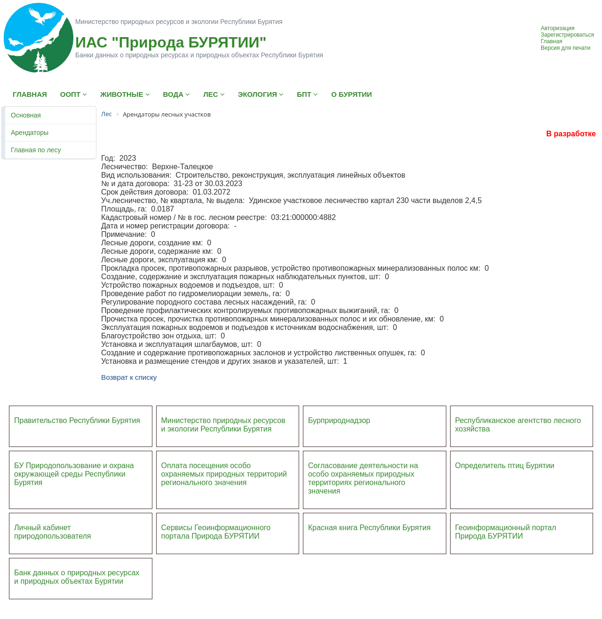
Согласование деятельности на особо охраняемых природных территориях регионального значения (363, 478)
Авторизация (558, 28)
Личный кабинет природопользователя (52, 532)
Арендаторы (29, 132)
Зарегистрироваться (567, 34)
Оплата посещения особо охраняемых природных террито (218, 470)
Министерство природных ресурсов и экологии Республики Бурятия (223, 424)
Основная (26, 115)
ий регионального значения (224, 478)
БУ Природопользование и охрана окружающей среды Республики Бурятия (74, 474)
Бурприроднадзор (339, 420)
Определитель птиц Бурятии (504, 466)
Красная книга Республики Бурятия (369, 528)
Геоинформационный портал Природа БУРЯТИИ (505, 532)
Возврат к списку (129, 377)
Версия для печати (565, 48)
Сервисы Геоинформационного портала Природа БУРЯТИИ (216, 532)
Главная (551, 41)
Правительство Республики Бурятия (77, 420)
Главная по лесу (36, 150)
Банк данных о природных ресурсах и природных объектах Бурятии (76, 577)
